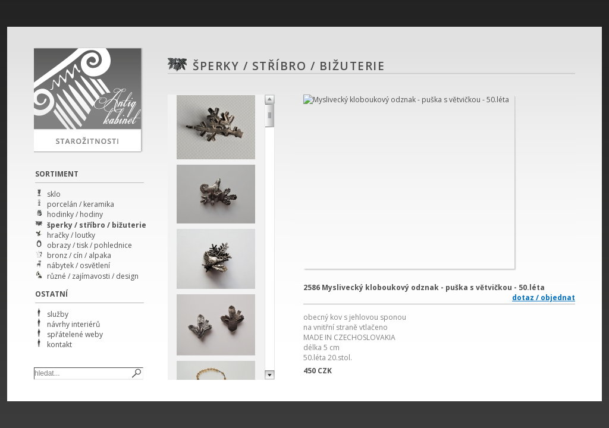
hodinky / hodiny (75, 214)
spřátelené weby (75, 334)
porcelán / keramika (80, 204)
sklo (54, 194)
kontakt (59, 344)
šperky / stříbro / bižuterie (96, 225)
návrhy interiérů (73, 324)
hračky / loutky (71, 235)
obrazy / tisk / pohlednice (89, 245)
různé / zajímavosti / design (93, 276)
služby (57, 314)
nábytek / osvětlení (78, 265)
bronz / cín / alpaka (79, 255)
